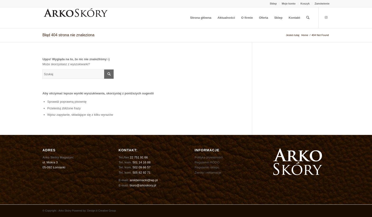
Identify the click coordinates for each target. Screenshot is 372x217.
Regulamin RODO (207, 162)
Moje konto (288, 3)
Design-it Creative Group (101, 210)
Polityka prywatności (209, 157)
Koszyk (305, 3)
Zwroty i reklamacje (208, 172)
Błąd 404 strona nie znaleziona (68, 35)
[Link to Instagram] (326, 17)
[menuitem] (273, 3)
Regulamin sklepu (207, 167)
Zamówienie (322, 3)
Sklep (273, 3)
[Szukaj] (307, 17)
